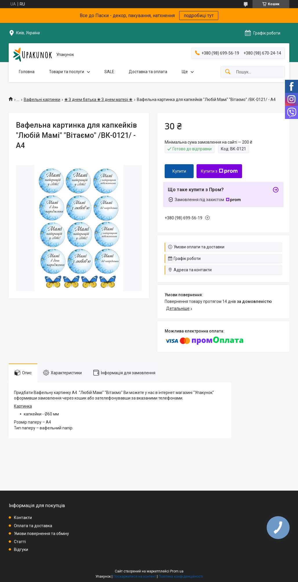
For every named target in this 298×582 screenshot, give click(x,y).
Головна (26, 71)
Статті (20, 541)
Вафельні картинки (42, 99)
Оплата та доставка (33, 525)
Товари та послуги (66, 71)
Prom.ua (176, 571)
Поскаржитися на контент (134, 576)
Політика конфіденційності (181, 576)
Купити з (219, 171)
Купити (179, 171)
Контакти (23, 517)
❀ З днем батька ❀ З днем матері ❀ (98, 99)
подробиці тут (199, 15)
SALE (109, 71)
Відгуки (21, 549)
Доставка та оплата (148, 71)
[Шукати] (228, 72)
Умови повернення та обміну (41, 533)
